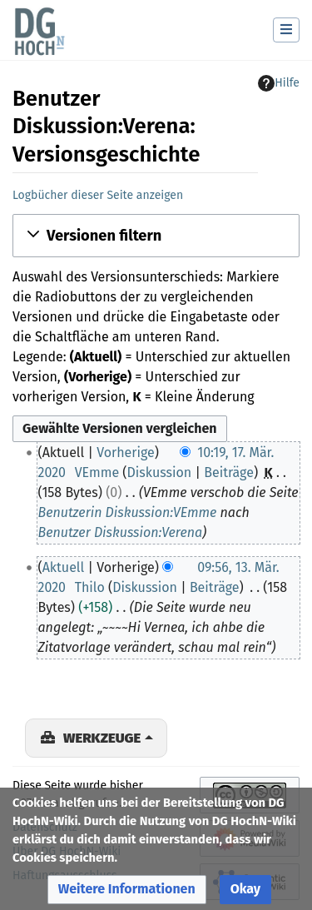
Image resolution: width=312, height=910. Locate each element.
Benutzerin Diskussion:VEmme (127, 512)
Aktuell (63, 567)
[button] (156, 235)
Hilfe (279, 83)
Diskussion (159, 472)
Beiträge (229, 472)
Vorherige (126, 452)
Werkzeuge (102, 737)
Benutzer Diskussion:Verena (120, 532)
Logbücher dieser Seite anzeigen (97, 195)
